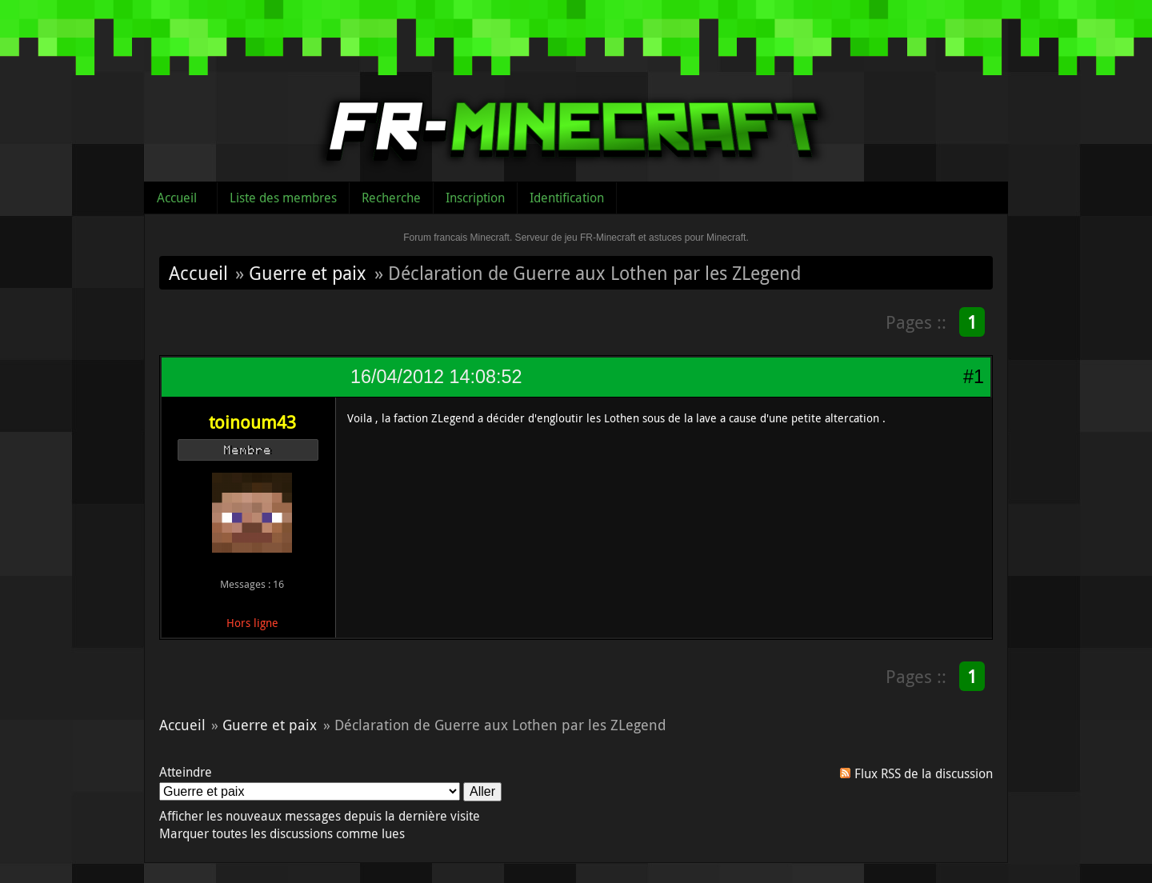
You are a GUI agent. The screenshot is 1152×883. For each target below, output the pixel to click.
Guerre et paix (307, 273)
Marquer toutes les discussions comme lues (282, 833)
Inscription (475, 197)
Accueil (177, 197)
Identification (567, 197)
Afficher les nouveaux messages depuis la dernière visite (319, 816)
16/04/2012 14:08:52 (436, 376)
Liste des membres (283, 197)
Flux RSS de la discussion (923, 773)
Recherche (391, 197)
